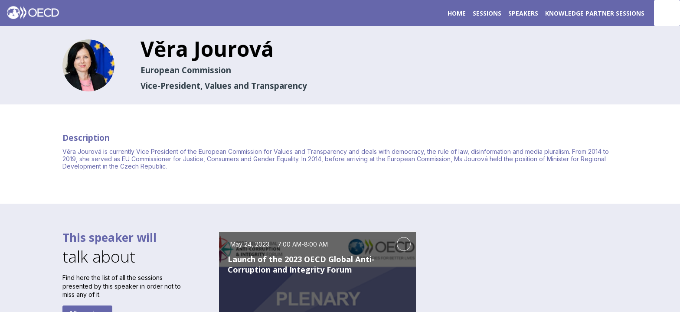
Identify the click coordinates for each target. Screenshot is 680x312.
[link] (457, 13)
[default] (487, 13)
